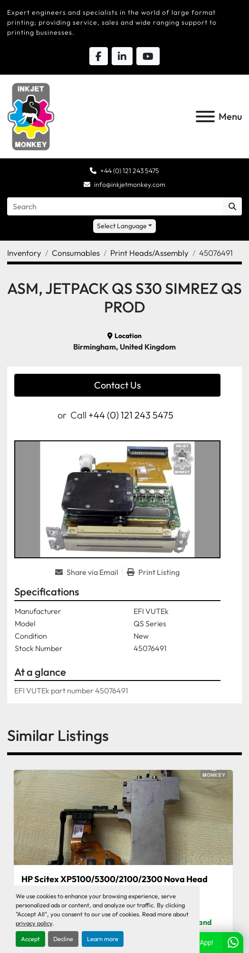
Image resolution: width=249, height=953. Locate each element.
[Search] (115, 206)
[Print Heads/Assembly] (149, 253)
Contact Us (117, 385)
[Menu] (205, 116)
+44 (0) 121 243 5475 (129, 170)
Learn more (102, 939)
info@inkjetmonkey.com (129, 184)
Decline (63, 939)
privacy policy (34, 923)
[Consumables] (76, 253)
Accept (30, 939)
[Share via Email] (89, 572)
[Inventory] (24, 253)
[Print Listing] (153, 572)
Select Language (122, 226)
